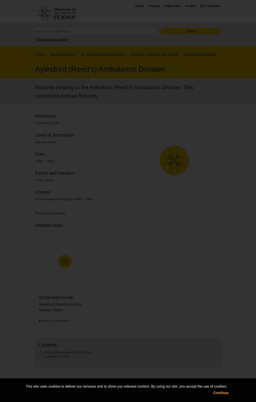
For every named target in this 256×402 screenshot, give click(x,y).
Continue (221, 393)
